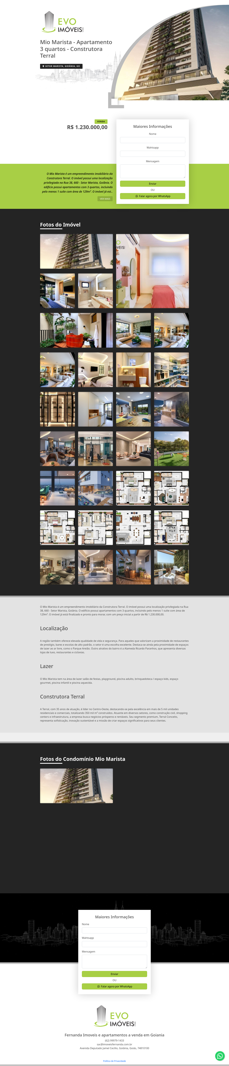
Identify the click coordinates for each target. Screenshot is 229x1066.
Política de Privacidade (114, 1060)
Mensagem (152, 161)
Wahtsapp (153, 147)
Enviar (152, 183)
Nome (152, 134)
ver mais (105, 198)
